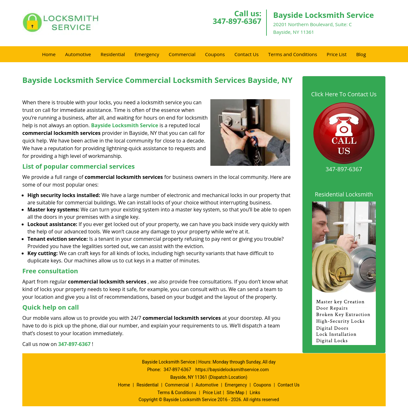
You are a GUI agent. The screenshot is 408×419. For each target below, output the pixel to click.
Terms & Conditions (176, 392)
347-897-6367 (237, 21)
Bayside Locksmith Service (124, 125)
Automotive (78, 54)
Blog (361, 54)
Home (48, 54)
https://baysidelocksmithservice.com (232, 369)
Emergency (147, 54)
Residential (112, 54)
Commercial (182, 54)
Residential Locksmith (344, 194)
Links (255, 392)
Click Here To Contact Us (343, 94)
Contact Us (246, 54)
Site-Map (235, 392)
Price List (337, 54)
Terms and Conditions (292, 54)
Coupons (215, 54)
